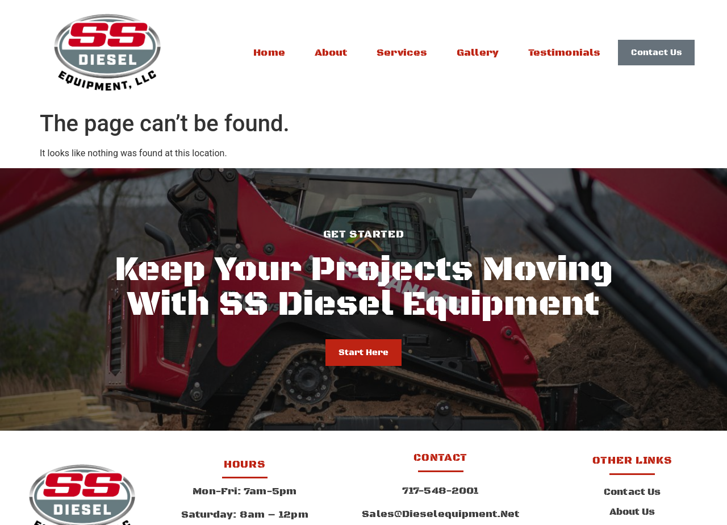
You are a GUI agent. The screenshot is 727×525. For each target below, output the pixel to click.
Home (269, 53)
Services (402, 53)
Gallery (478, 53)
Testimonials (564, 53)
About (331, 53)
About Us (632, 512)
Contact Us (632, 492)
